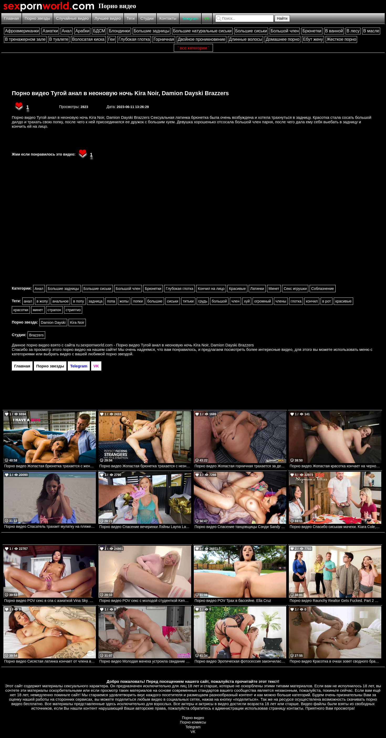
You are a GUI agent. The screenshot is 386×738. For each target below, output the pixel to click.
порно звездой (119, 354)
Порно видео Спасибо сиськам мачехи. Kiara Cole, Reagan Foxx (335, 527)
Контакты (167, 18)
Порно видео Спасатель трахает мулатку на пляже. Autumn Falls (50, 526)
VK (207, 18)
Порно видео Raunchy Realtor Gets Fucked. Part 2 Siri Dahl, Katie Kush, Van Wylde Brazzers (335, 600)
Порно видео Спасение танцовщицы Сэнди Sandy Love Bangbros (240, 527)
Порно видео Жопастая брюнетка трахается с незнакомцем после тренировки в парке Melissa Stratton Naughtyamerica (145, 466)
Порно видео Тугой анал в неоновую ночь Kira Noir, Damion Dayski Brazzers (120, 93)
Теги (131, 18)
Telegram (190, 18)
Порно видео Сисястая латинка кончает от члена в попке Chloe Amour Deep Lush (50, 661)
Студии (147, 18)
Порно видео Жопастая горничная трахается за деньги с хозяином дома (240, 466)
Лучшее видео (108, 18)
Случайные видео (72, 18)
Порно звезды (37, 18)
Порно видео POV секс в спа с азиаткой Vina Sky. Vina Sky (50, 600)
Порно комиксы (193, 722)
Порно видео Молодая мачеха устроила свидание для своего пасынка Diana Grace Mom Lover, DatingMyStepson (145, 661)
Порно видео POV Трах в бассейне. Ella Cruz (233, 600)
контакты (295, 708)
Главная (11, 18)
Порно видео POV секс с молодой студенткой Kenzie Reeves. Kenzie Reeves (145, 600)
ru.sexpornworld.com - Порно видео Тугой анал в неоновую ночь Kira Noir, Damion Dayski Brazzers (165, 345)
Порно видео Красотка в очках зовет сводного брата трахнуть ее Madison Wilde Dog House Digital (335, 661)
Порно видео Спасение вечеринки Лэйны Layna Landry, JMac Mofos (145, 527)
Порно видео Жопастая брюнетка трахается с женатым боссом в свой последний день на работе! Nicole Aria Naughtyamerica (50, 466)
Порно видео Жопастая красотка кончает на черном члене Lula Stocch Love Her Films (335, 466)
